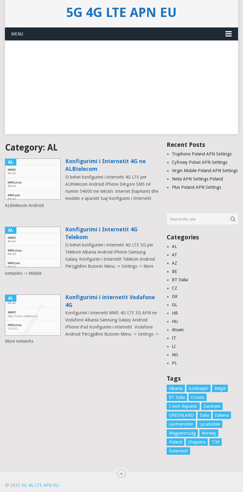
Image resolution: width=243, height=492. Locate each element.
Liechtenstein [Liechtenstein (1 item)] (181, 424)
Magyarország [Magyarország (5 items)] (182, 433)
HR (175, 313)
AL (174, 246)
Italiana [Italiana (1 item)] (222, 415)
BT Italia (180, 279)
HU (175, 321)
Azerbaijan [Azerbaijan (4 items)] (198, 388)
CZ (174, 288)
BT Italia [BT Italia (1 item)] (177, 397)
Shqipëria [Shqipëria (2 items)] (197, 442)
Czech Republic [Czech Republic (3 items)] (183, 406)
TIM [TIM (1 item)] (215, 442)
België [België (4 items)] (220, 388)
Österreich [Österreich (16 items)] (178, 451)
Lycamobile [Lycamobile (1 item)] (209, 424)
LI (174, 346)
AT (174, 254)
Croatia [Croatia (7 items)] (197, 397)
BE (174, 271)
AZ (174, 263)
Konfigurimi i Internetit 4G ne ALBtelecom (105, 165)
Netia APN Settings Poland (197, 178)
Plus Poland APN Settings (196, 187)
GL (174, 304)
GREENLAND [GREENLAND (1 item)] (181, 415)
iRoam (178, 329)
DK (175, 296)
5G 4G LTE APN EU (121, 12)
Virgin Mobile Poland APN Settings (205, 170)
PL (174, 363)
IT (174, 338)
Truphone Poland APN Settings (202, 153)
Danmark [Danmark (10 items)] (211, 406)
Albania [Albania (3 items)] (176, 388)
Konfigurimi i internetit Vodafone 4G (110, 301)
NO (175, 354)
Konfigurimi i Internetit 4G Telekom (101, 233)
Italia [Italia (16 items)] (204, 415)
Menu (17, 33)
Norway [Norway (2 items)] (209, 433)
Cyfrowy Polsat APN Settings (199, 162)
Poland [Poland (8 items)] (175, 442)
